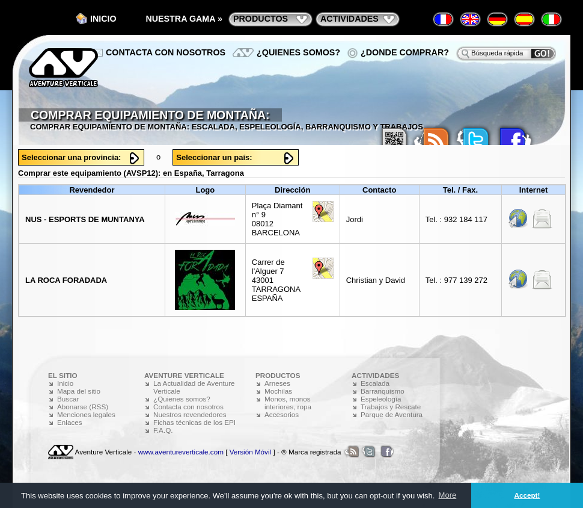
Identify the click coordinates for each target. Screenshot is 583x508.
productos (260, 18)
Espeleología (381, 399)
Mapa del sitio (78, 391)
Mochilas (278, 391)
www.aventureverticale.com (181, 452)
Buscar (68, 399)
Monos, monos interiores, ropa (287, 402)
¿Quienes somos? (298, 52)
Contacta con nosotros (165, 52)
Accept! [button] (527, 495)
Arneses (277, 383)
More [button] (448, 495)
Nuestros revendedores (190, 414)
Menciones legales (86, 414)
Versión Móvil (251, 452)
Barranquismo (382, 391)
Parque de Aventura (392, 414)
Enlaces (69, 422)
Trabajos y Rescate (391, 406)
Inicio (103, 18)
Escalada (375, 383)
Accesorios (281, 414)
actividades (349, 18)
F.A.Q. (162, 430)
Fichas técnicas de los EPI (194, 422)
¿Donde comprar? (405, 52)
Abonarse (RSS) (82, 406)
